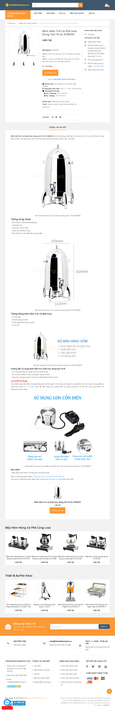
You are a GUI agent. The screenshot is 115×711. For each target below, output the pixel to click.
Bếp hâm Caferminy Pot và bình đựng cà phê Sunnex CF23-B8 (44, 557)
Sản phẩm (50, 13)
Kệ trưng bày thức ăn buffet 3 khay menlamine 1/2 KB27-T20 (18, 605)
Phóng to (31, 55)
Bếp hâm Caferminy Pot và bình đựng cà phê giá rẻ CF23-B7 (70, 557)
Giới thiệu (38, 13)
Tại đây (98, 56)
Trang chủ (11, 23)
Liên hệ (91, 13)
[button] (80, 5)
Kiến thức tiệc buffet (41, 677)
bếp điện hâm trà (51, 479)
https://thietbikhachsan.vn (37, 697)
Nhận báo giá (50, 72)
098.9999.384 (62, 93)
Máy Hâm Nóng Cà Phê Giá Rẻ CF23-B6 (49, 476)
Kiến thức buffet (77, 13)
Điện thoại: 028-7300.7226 (17, 675)
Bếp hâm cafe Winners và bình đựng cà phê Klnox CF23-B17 (18, 557)
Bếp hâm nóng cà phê (27, 23)
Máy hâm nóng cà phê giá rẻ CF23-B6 (96, 557)
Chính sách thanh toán (69, 665)
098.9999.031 (7, 708)
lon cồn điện (29, 386)
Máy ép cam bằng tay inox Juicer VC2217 (44, 605)
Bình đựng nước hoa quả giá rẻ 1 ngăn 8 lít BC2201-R (70, 605)
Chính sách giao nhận (69, 669)
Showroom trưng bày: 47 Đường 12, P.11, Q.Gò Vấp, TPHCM (16, 668)
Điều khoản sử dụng (41, 669)
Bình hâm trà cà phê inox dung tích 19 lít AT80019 (59, 23)
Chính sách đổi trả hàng (70, 677)
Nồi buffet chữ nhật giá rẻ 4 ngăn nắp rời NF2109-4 (96, 605)
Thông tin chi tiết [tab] (57, 127)
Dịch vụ (62, 13)
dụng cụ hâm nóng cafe (57, 104)
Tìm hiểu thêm (98, 66)
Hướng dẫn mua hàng (42, 681)
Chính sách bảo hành (69, 673)
